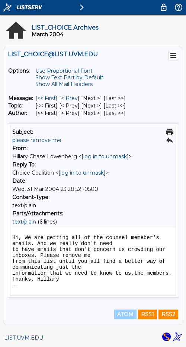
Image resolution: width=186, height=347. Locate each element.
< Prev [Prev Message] (69, 98)
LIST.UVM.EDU (23, 337)
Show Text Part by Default (69, 77)
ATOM (125, 314)
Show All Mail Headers (64, 84)
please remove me (36, 140)
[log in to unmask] (105, 156)
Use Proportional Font (64, 70)
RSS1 (147, 314)
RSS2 (168, 314)
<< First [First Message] (46, 98)
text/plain (24, 221)
